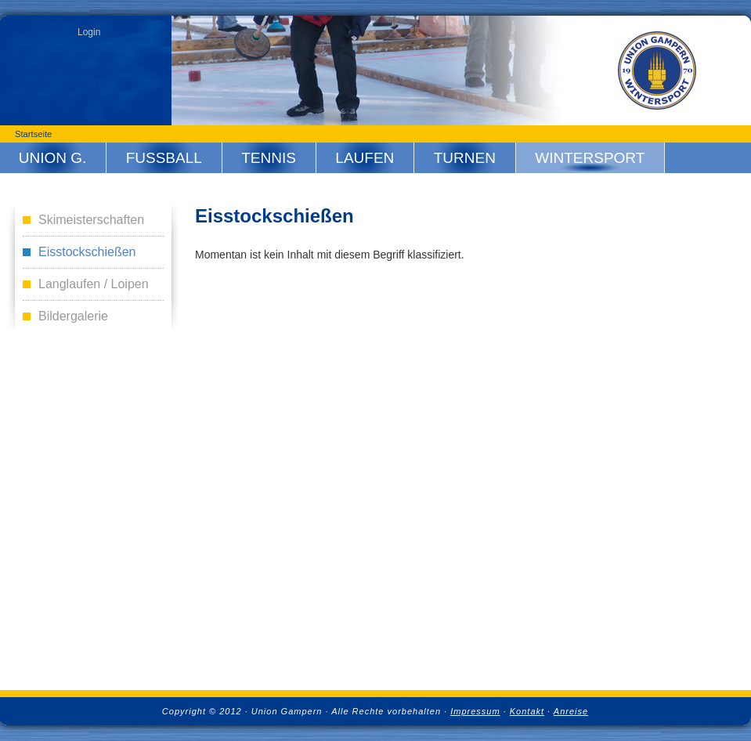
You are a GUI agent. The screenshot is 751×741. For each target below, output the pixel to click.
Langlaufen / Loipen (93, 284)
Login (89, 32)
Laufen (364, 158)
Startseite (33, 134)
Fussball (164, 158)
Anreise (571, 711)
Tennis (268, 158)
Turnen (465, 158)
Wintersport (589, 158)
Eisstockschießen (87, 251)
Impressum (475, 711)
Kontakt (527, 711)
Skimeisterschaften (91, 219)
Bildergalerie (73, 316)
